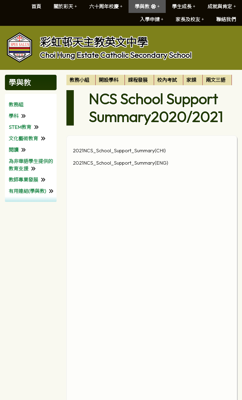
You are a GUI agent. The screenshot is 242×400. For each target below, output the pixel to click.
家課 (191, 80)
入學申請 (151, 19)
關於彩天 (65, 6)
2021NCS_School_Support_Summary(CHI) (119, 150)
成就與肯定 (222, 6)
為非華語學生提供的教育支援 (31, 165)
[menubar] (149, 80)
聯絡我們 (226, 19)
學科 (13, 116)
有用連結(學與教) (27, 191)
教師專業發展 (23, 180)
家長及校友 (190, 19)
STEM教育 (20, 127)
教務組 (16, 105)
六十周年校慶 (105, 6)
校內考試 (167, 80)
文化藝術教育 (23, 138)
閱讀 (13, 150)
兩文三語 (215, 80)
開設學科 (108, 80)
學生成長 (183, 6)
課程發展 (138, 80)
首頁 (36, 6)
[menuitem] (81, 80)
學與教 (147, 6)
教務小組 (79, 80)
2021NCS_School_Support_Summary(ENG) (120, 163)
